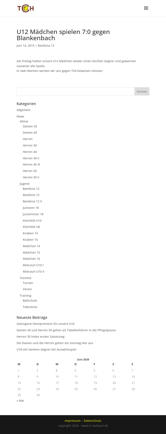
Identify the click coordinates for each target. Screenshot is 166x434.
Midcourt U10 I (33, 265)
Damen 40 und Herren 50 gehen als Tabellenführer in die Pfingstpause (66, 330)
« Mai (20, 401)
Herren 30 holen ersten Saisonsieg (41, 336)
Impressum (73, 421)
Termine (25, 278)
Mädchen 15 (31, 252)
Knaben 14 (30, 233)
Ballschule (30, 300)
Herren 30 (30, 145)
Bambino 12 (31, 195)
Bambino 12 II (32, 201)
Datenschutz (92, 421)
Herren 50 (30, 171)
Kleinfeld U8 (31, 227)
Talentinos (30, 307)
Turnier (28, 283)
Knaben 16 (30, 240)
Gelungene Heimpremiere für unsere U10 (45, 324)
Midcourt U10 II (33, 271)
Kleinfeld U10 (32, 220)
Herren (28, 139)
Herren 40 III (31, 164)
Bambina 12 (46, 45)
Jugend (24, 184)
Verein (27, 289)
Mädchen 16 (31, 259)
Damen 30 (30, 126)
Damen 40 (30, 132)
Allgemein (24, 110)
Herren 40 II (31, 158)
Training (25, 295)
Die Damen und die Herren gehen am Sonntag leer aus (55, 343)
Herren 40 (30, 152)
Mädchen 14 (31, 246)
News (20, 116)
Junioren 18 (31, 208)
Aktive (24, 121)
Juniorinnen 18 (33, 214)
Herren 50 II (31, 177)
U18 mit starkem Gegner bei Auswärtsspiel (46, 349)
